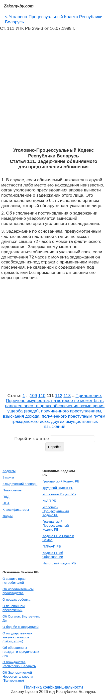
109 (33, 395)
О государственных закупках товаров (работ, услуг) (17, 637)
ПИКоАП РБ (51, 546)
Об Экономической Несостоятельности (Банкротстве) (17, 676)
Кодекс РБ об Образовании (52, 555)
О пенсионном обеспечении (13, 608)
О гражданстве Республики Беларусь (19, 664)
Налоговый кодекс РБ (59, 563)
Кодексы (8, 471)
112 (58, 395)
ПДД (5, 497)
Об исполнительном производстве (17, 591)
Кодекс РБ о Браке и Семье (58, 538)
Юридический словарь (19, 484)
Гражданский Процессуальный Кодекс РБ (55, 525)
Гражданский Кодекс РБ (60, 481)
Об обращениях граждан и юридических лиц (20, 651)
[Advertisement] (53, 89)
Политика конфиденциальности (53, 687)
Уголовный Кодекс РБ (59, 494)
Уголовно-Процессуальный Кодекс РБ (55, 511)
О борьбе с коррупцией (20, 627)
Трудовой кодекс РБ (57, 488)
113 (67, 395)
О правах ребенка (16, 599)
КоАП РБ (49, 501)
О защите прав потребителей (13, 580)
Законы (8, 477)
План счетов (12, 490)
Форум (7, 516)
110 (41, 395)
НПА (5, 503)
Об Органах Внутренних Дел (21, 618)
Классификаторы (15, 509)
